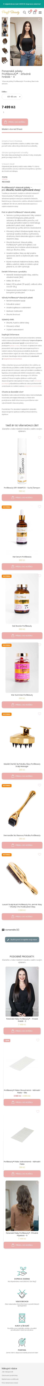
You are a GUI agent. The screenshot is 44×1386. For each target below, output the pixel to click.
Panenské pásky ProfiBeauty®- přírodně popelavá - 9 (22, 1234)
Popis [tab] (4, 177)
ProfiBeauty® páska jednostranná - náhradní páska (22, 1162)
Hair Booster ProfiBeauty (22, 626)
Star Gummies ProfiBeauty (22, 695)
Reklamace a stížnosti (10, 1379)
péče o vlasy (15, 346)
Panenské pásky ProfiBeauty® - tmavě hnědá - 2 (22, 1020)
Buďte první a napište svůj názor (22, 939)
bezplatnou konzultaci (12, 359)
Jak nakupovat (7, 1372)
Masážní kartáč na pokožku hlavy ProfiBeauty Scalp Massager (22, 765)
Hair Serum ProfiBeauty (22, 557)
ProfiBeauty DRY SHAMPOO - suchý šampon (22, 488)
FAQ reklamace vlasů (10, 1383)
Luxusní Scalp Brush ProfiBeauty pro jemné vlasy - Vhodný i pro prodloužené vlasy (22, 905)
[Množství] (4, 112)
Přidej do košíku (14, 122)
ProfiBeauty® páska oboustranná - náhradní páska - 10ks (22, 1091)
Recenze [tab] (6, 181)
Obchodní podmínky (10, 1375)
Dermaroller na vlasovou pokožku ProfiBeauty (22, 835)
